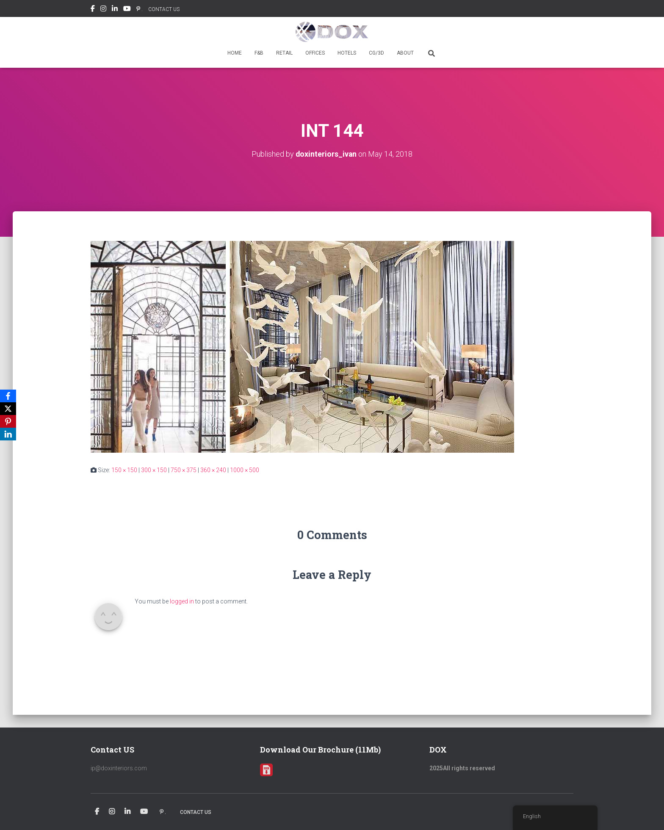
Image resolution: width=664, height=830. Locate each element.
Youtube (127, 9)
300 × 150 (154, 469)
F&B (259, 53)
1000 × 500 (244, 469)
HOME (234, 53)
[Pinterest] (8, 421)
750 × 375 (183, 469)
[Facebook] (8, 396)
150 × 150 (124, 469)
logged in (182, 601)
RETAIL (284, 53)
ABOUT (405, 53)
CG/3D (376, 53)
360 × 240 (213, 469)
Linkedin (115, 9)
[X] (8, 408)
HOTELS (347, 53)
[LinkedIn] (8, 434)
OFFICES (315, 53)
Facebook (93, 9)
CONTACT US (164, 9)
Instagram (103, 9)
